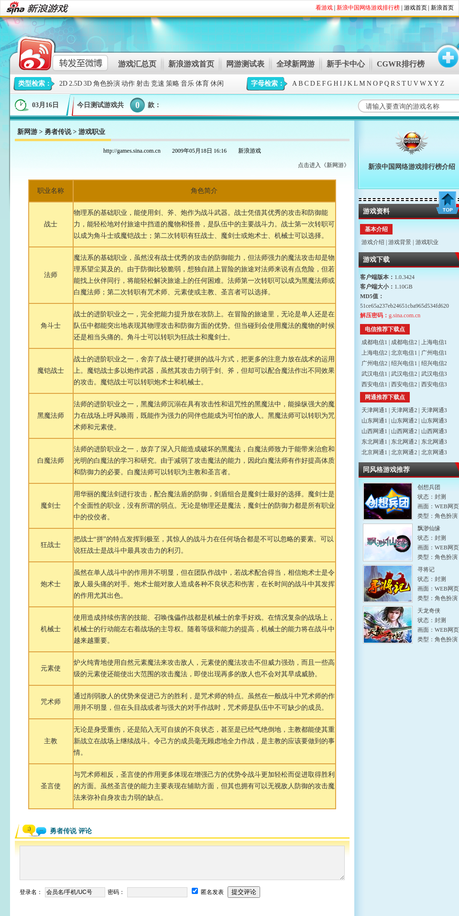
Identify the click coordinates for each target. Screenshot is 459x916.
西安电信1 (374, 384)
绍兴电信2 (434, 363)
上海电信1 (434, 342)
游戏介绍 (372, 242)
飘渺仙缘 (428, 528)
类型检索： (35, 83)
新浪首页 (442, 7)
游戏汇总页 (137, 64)
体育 (202, 83)
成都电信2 (404, 342)
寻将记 (426, 569)
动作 (128, 83)
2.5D (75, 83)
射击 (143, 83)
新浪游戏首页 (191, 64)
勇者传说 (57, 131)
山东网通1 (374, 420)
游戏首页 (415, 7)
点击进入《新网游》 (324, 165)
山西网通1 (374, 431)
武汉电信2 (404, 373)
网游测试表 (245, 64)
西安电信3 (434, 384)
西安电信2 (404, 384)
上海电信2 (374, 352)
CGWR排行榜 (401, 64)
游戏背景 (399, 242)
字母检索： (267, 83)
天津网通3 (434, 410)
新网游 (27, 131)
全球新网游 (295, 64)
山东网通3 (434, 420)
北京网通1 (374, 452)
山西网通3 (434, 431)
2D (63, 83)
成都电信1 (374, 342)
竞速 (157, 83)
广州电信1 (434, 352)
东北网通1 (374, 441)
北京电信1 (404, 352)
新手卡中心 (346, 64)
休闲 (217, 83)
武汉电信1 (374, 373)
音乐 (187, 83)
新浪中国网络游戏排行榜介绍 (411, 166)
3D (88, 83)
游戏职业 (426, 242)
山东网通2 (404, 420)
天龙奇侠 (428, 610)
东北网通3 (434, 441)
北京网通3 (434, 452)
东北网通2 (404, 441)
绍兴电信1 (404, 363)
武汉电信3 (434, 373)
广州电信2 (374, 363)
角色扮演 (106, 83)
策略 (172, 83)
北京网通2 (404, 452)
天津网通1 (374, 410)
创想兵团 (428, 487)
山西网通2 (404, 431)
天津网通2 (404, 410)
